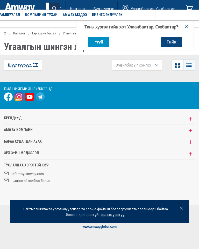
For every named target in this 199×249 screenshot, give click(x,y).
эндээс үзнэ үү (112, 214)
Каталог (18, 22)
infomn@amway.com (24, 173)
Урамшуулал (48, 22)
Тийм (171, 42)
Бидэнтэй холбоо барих (27, 180)
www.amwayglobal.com (99, 226)
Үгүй (99, 42)
